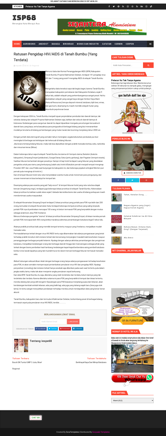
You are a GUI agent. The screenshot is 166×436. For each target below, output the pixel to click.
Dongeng (19, 51)
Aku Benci (128, 238)
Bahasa (56, 44)
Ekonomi (44, 51)
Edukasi (31, 51)
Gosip (79, 51)
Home (17, 44)
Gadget (68, 51)
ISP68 (24, 17)
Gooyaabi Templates (101, 432)
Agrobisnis (29, 44)
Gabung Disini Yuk (132, 173)
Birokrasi (68, 44)
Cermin (119, 44)
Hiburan (89, 51)
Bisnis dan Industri (88, 44)
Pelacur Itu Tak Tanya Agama (40, 6)
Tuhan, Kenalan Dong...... (135, 195)
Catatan (106, 44)
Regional (35, 66)
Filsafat (56, 51)
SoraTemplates (72, 432)
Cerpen (130, 44)
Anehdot (44, 44)
